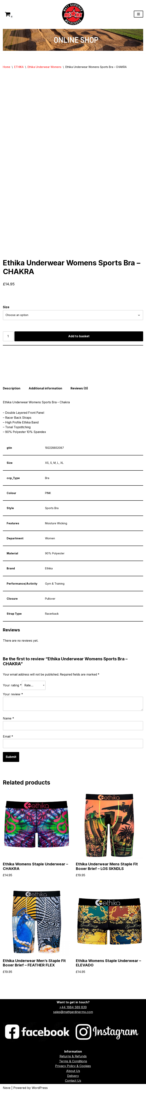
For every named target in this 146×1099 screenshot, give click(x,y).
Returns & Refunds (73, 1063)
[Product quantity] (8, 340)
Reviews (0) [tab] (80, 393)
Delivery (73, 1083)
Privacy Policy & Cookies (73, 1073)
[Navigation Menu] (138, 14)
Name (8, 724)
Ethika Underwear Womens (44, 66)
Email (8, 742)
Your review (13, 700)
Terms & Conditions (73, 1068)
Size (6, 311)
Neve (6, 1095)
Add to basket (79, 340)
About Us (73, 1078)
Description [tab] (12, 393)
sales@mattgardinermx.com (73, 1019)
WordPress (40, 1095)
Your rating (12, 691)
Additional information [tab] (46, 393)
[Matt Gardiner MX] (73, 14)
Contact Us (73, 1088)
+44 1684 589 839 (73, 1014)
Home (6, 66)
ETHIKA (19, 66)
